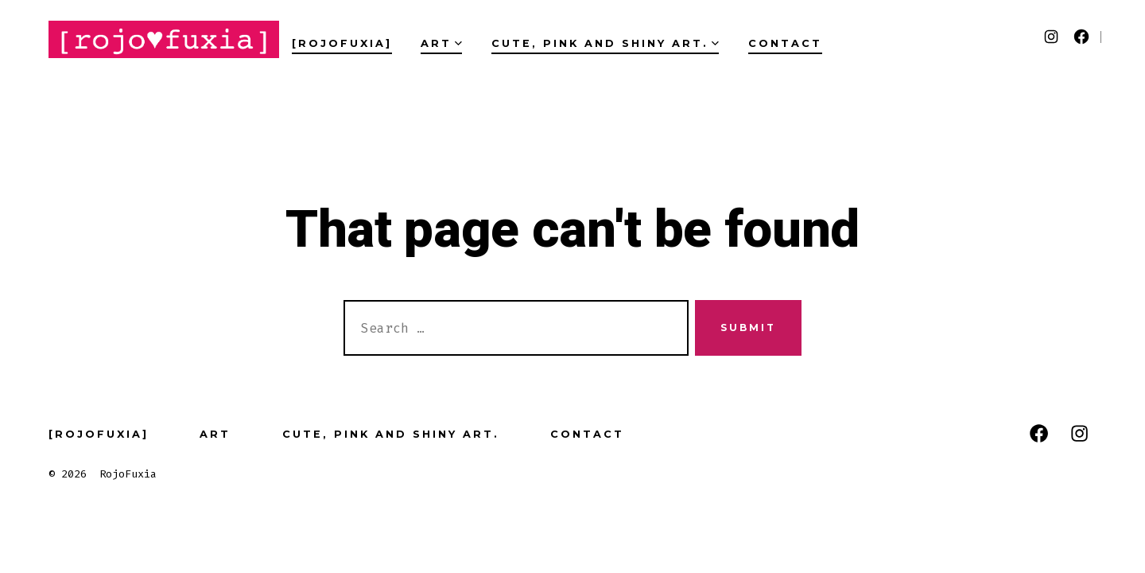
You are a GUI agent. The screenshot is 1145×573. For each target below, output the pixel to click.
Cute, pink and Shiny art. (605, 43)
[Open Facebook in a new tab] (1081, 37)
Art (441, 43)
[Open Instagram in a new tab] (1051, 37)
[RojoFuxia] (342, 43)
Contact (785, 43)
